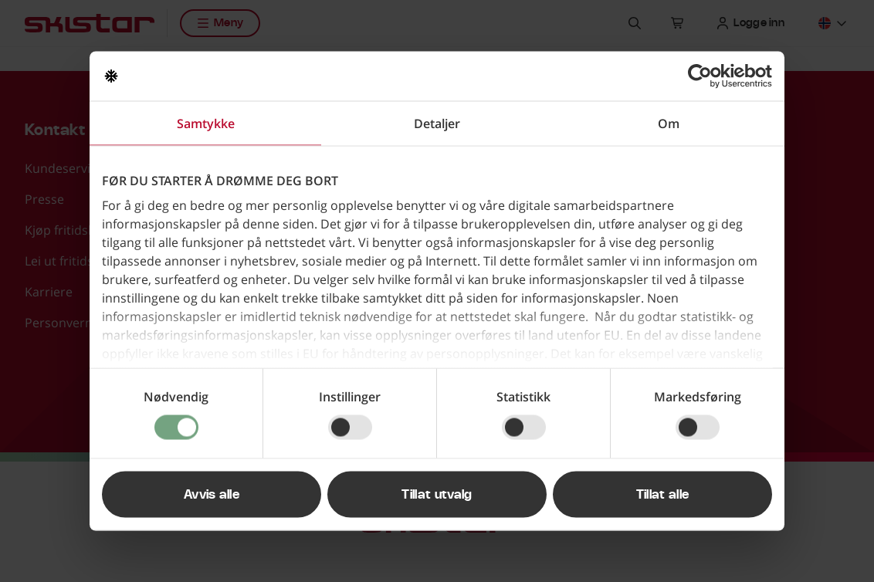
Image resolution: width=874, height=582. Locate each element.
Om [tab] (668, 123)
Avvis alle (211, 495)
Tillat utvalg (436, 495)
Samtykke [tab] (206, 123)
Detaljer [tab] (437, 123)
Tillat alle (662, 495)
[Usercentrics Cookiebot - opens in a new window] (704, 76)
